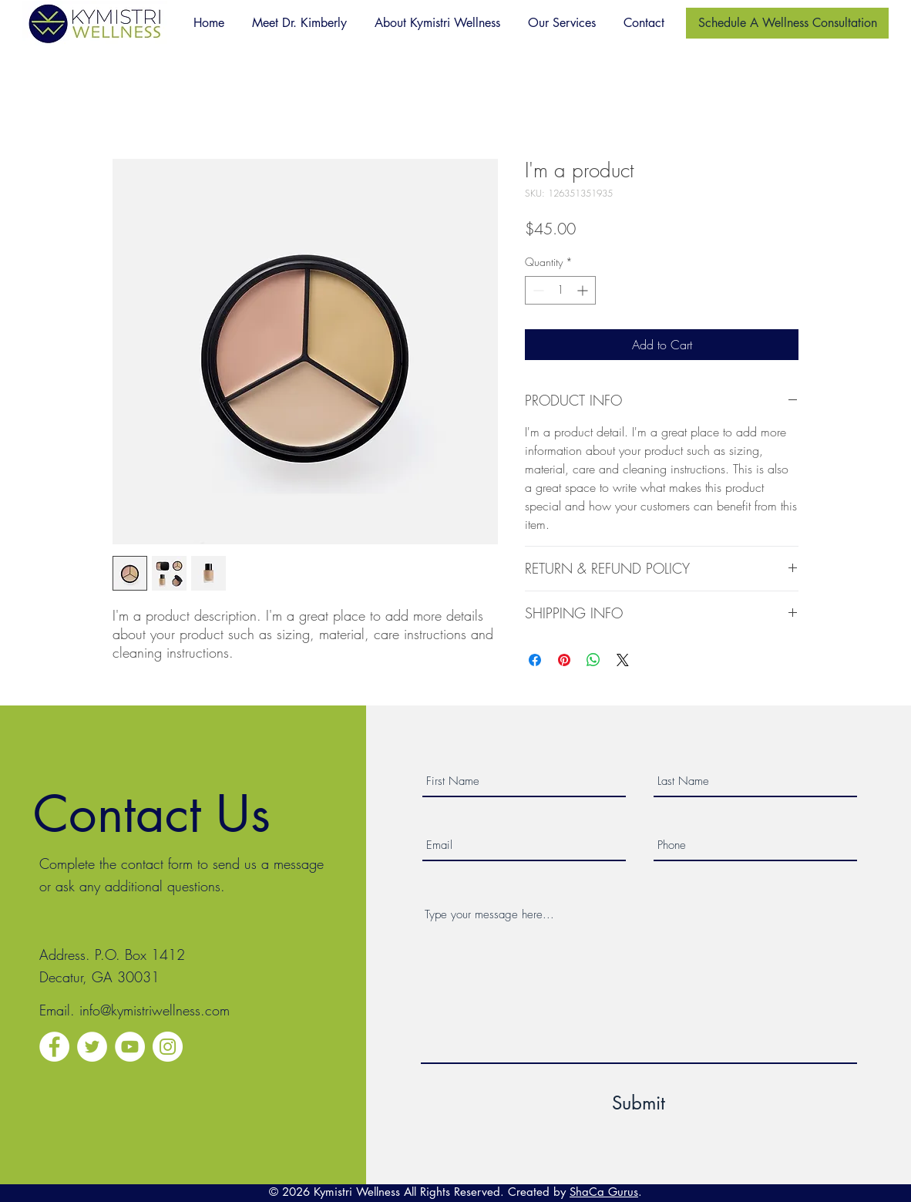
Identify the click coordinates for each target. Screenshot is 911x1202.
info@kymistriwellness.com (154, 1010)
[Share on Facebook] (535, 660)
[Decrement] (536, 290)
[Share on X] (622, 660)
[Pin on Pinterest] (564, 660)
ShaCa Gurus (604, 1191)
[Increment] (583, 290)
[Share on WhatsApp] (593, 660)
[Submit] (639, 1102)
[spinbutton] (560, 290)
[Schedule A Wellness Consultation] (787, 23)
